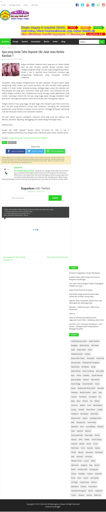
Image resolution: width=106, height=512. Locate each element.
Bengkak (74, 346)
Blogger (58, 507)
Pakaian (83, 487)
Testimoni (74, 414)
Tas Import (93, 397)
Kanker (87, 440)
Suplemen (98, 491)
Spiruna (72, 314)
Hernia (85, 478)
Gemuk (73, 440)
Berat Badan (97, 406)
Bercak (80, 453)
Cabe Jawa (89, 453)
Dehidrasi (74, 427)
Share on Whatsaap (55, 151)
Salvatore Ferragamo (78, 491)
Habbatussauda (76, 354)
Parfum (85, 401)
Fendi (73, 478)
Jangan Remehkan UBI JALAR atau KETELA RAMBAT (28, 138)
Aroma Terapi (96, 440)
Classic (73, 474)
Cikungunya (94, 470)
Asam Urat (100, 359)
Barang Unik (81, 423)
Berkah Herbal (85, 393)
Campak (81, 410)
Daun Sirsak (90, 410)
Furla (83, 448)
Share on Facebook (15, 151)
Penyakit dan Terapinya (91, 363)
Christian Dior (82, 470)
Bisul (78, 401)
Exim (82, 427)
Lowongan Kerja (95, 418)
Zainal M (18, 168)
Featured (98, 474)
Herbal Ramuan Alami (79, 341)
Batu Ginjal (100, 371)
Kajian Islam (81, 350)
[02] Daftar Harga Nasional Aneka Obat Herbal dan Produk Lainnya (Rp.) (84, 295)
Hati (100, 393)
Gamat (85, 418)
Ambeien (74, 393)
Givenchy (80, 457)
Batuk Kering (75, 371)
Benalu (82, 444)
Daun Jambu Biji (77, 436)
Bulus (73, 470)
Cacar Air (74, 406)
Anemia (74, 397)
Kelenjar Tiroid (76, 461)
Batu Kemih (95, 380)
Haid (73, 431)
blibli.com (97, 495)
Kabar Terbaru (94, 341)
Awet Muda (75, 367)
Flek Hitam (75, 448)
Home (5, 42)
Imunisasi (88, 457)
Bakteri (82, 406)
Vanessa (81, 495)
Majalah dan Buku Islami (86, 388)
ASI (91, 401)
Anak (73, 350)
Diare (94, 393)
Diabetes (86, 376)
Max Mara (74, 487)
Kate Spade (94, 478)
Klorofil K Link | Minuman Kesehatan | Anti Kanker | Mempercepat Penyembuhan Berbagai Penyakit (85, 326)
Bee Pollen (94, 414)
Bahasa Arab (75, 418)
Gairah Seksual (97, 376)
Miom (93, 461)
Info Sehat (11, 48)
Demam (86, 380)
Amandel (100, 388)
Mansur (94, 483)
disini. (30, 162)
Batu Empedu (76, 380)
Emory (97, 436)
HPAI (80, 440)
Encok (95, 444)
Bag (90, 465)
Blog (72, 401)
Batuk (73, 388)
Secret (90, 491)
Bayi (72, 376)
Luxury (86, 461)
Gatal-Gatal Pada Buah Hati (57, 257)
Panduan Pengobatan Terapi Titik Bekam (84, 273)
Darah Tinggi (75, 384)
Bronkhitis (85, 367)
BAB (72, 423)
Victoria (89, 495)
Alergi (93, 367)
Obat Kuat (74, 465)
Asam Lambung (88, 371)
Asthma (87, 354)
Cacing (73, 410)
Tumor (73, 495)
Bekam (97, 401)
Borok (89, 444)
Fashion (90, 474)
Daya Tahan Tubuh (78, 359)
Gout (79, 478)
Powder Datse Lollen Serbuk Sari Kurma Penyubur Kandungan (84, 278)
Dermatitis (99, 453)
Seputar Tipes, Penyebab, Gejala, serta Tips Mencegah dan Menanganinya (85, 302)
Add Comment (19, 59)
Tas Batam (82, 397)
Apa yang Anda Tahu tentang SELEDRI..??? (14, 259)
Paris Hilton (93, 487)
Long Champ (84, 483)
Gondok (90, 448)
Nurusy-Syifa (75, 363)
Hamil (79, 376)
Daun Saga (89, 436)
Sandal (97, 448)
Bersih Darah (84, 346)
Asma (90, 350)
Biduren (88, 431)
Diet (72, 457)
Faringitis (81, 474)
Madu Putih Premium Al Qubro (81, 290)
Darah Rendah (88, 384)
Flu (100, 397)
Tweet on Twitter (35, 151)
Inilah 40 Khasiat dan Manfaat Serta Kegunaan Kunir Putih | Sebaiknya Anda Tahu (86, 319)
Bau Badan (84, 414)
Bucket (97, 465)
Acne (89, 406)
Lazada (99, 410)
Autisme (74, 444)
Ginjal (97, 384)
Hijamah (80, 431)
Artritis (73, 453)
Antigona (84, 465)
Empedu (100, 427)
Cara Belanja (90, 427)
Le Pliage (74, 483)
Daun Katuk (92, 423)
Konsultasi (90, 359)
